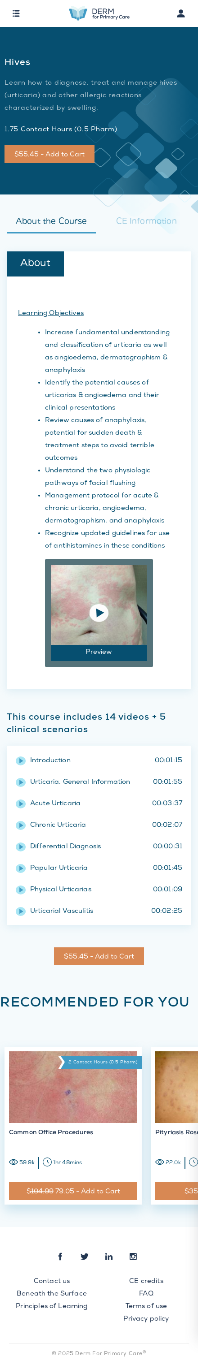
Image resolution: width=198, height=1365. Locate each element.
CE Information (146, 222)
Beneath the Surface (52, 1294)
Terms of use (146, 1307)
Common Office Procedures (51, 1133)
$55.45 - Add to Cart (49, 155)
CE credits (146, 1282)
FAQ (146, 1294)
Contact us (52, 1282)
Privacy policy (146, 1319)
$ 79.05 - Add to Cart (73, 1192)
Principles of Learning (51, 1307)
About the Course (51, 222)
